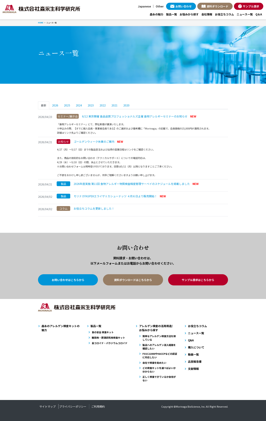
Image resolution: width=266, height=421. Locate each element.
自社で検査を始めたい (154, 362)
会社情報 (206, 14)
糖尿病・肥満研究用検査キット (108, 337)
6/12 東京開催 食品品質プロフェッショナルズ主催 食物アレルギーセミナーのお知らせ (126, 116)
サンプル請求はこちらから (198, 280)
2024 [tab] (79, 105)
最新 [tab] (43, 105)
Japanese (144, 6)
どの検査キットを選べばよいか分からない (159, 369)
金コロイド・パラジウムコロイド (109, 343)
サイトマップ (47, 406)
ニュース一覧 (245, 14)
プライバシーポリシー (72, 406)
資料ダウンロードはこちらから (133, 280)
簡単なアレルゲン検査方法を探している (159, 337)
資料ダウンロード (217, 6)
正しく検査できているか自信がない (159, 378)
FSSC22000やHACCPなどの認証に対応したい (159, 355)
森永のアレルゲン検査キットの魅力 (61, 328)
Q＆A (258, 14)
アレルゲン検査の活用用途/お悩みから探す (156, 328)
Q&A (191, 340)
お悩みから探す (189, 14)
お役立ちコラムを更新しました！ (85, 208)
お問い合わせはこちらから (68, 280)
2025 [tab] (67, 105)
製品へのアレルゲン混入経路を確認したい (159, 346)
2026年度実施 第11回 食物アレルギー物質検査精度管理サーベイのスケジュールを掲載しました (128, 183)
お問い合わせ (183, 6)
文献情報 (193, 369)
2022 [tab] (103, 105)
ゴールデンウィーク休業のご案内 (90, 141)
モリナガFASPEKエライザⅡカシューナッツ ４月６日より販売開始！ (111, 196)
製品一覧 (171, 14)
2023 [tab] (91, 105)
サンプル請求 (251, 6)
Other (160, 6)
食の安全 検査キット (103, 332)
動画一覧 (193, 354)
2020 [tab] (126, 105)
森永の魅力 (156, 14)
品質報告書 (195, 361)
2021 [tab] (114, 105)
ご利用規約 (98, 406)
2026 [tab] (55, 105)
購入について (196, 347)
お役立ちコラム (224, 14)
